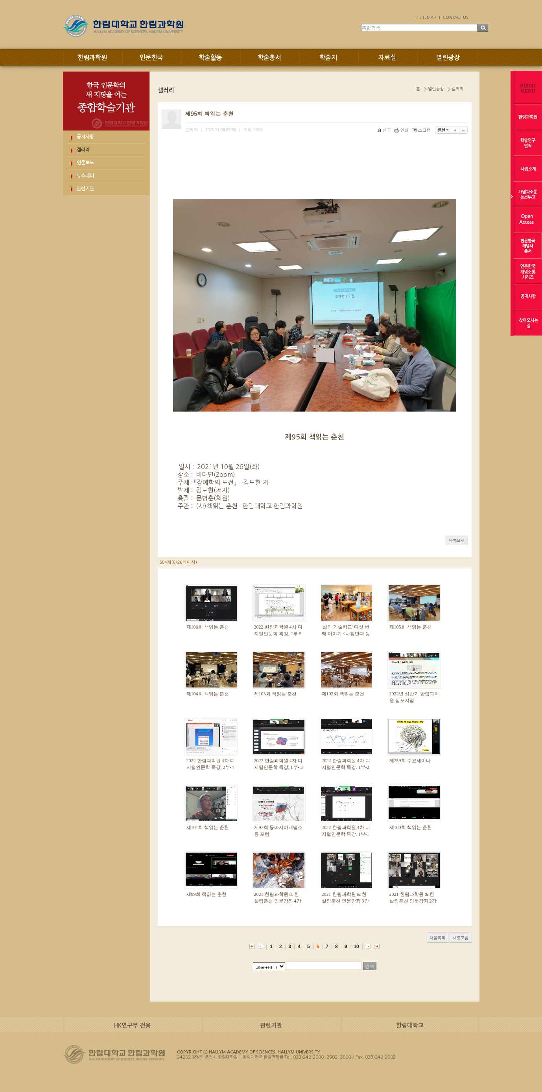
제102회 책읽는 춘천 (343, 694)
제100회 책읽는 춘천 (410, 827)
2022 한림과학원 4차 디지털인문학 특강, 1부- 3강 (278, 767)
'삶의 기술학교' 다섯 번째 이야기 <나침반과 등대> (346, 633)
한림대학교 (410, 1025)
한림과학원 (92, 58)
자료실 (387, 58)
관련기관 (85, 188)
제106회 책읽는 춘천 (207, 627)
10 (356, 946)
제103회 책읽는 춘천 (275, 694)
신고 (384, 130)
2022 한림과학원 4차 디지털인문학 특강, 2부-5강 (278, 633)
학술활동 (210, 58)
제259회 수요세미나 (410, 760)
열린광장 (448, 58)
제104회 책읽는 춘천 (207, 694)
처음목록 (437, 938)
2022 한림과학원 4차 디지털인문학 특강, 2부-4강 (210, 767)
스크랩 (422, 130)
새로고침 (460, 938)
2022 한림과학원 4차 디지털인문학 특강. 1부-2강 (346, 767)
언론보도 (85, 162)
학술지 (328, 58)
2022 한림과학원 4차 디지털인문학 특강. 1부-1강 (346, 834)
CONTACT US (455, 17)
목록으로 (457, 540)
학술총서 (269, 58)
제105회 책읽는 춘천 (410, 627)
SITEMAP (427, 17)
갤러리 (83, 149)
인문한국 (151, 58)
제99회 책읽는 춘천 (206, 894)
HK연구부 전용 (132, 1025)
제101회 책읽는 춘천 (207, 827)
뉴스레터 (85, 175)
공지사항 (85, 136)
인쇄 (402, 130)
